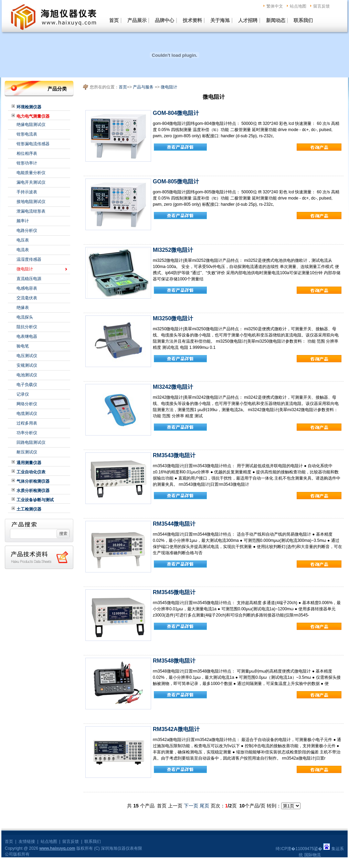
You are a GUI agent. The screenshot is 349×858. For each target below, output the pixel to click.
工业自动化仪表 (31, 472)
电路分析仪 (27, 230)
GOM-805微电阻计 (176, 181)
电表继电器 (27, 336)
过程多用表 (27, 423)
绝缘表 (23, 307)
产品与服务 (143, 87)
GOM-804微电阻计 (176, 113)
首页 (114, 20)
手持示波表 (27, 192)
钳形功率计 (27, 163)
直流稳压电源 (29, 278)
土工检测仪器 (29, 509)
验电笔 (23, 346)
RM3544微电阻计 (174, 524)
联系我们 (303, 20)
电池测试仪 (27, 375)
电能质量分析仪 (31, 172)
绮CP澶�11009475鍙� (299, 848)
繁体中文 (274, 6)
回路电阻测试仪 (31, 442)
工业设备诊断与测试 (35, 499)
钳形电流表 (27, 134)
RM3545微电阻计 (174, 592)
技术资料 (192, 20)
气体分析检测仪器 (33, 481)
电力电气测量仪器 (33, 116)
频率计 (23, 220)
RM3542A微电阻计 (176, 729)
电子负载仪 (27, 384)
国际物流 (312, 854)
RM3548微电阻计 (174, 661)
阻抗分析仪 (27, 326)
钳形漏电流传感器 (33, 143)
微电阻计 (25, 269)
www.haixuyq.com (57, 848)
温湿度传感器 (29, 259)
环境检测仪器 (29, 107)
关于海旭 (220, 20)
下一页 (191, 805)
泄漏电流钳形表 (31, 211)
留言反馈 (321, 6)
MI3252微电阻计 (173, 250)
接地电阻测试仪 (31, 201)
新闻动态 (275, 20)
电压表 (23, 240)
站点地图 (298, 6)
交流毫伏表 (27, 298)
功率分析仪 (27, 432)
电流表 (23, 249)
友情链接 (27, 841)
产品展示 (137, 20)
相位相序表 (27, 153)
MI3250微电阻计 (173, 318)
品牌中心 (164, 20)
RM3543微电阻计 (174, 455)
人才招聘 (247, 20)
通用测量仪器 (29, 462)
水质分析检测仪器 (33, 490)
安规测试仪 (27, 365)
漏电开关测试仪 (31, 182)
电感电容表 (27, 288)
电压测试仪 (27, 355)
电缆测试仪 (27, 413)
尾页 (204, 805)
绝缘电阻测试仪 (31, 124)
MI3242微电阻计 (173, 387)
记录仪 (23, 394)
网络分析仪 (27, 403)
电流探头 (25, 317)
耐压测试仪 (27, 452)
